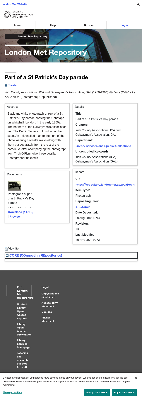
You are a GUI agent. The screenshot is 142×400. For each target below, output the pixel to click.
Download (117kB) (20, 211)
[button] (6, 249)
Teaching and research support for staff (22, 360)
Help (53, 25)
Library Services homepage (23, 344)
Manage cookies (12, 394)
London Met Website (14, 4)
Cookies (47, 311)
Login (124, 25)
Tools (11, 85)
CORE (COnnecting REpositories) (34, 255)
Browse (88, 25)
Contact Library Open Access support (22, 311)
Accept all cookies (97, 394)
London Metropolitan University (8, 36)
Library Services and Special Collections (103, 146)
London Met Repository (32, 36)
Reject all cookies (124, 394)
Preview (14, 216)
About (17, 25)
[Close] (136, 380)
